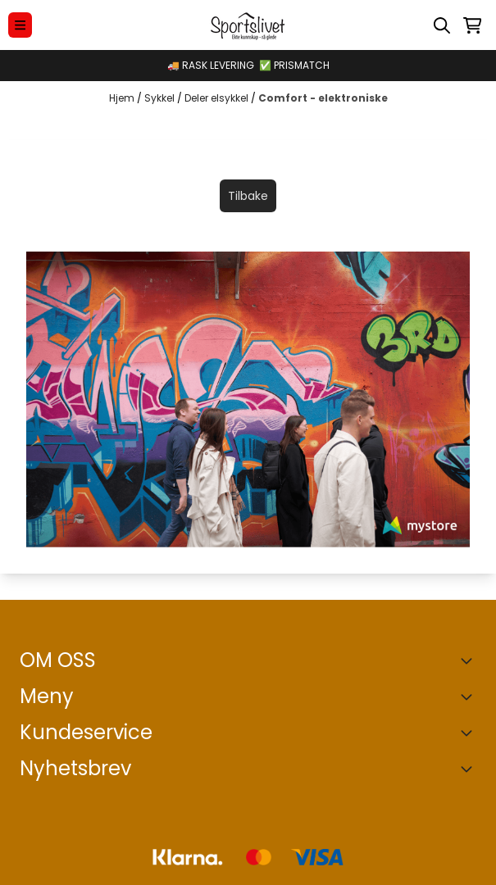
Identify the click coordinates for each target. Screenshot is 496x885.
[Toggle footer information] (470, 660)
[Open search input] (442, 25)
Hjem (123, 98)
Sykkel (160, 98)
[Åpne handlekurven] (473, 25)
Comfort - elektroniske (323, 98)
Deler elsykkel (217, 98)
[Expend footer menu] (470, 696)
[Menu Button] (20, 25)
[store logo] (248, 25)
